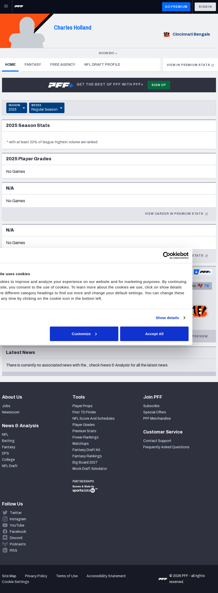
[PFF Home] (18, 7)
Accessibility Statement (106, 576)
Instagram (18, 519)
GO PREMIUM (176, 7)
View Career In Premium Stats (176, 213)
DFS (5, 453)
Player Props (82, 406)
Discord (16, 538)
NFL (5, 434)
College (8, 460)
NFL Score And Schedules (93, 418)
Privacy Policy (36, 576)
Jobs (6, 406)
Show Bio (108, 53)
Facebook (18, 532)
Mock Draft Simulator (89, 469)
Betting (8, 441)
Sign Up (159, 85)
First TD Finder (84, 412)
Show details (191, 318)
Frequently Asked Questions (166, 447)
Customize (108, 333)
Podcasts (18, 544)
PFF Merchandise (157, 418)
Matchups (80, 444)
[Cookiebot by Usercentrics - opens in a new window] (190, 255)
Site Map (9, 576)
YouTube (17, 525)
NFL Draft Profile (102, 64)
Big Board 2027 (85, 462)
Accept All (178, 333)
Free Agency (62, 64)
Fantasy (33, 64)
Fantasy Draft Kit (86, 450)
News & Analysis (115, 365)
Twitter (16, 513)
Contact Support (157, 441)
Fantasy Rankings (87, 456)
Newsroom (10, 412)
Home (12, 64)
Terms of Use (67, 576)
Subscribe (151, 406)
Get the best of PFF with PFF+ (95, 85)
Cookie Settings (15, 582)
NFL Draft (10, 466)
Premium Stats (84, 431)
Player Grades (83, 425)
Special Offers (154, 412)
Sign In (205, 7)
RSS (13, 550)
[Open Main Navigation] (6, 6)
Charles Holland (72, 27)
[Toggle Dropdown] (16, 108)
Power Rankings (85, 437)
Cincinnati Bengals (186, 34)
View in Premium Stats (190, 65)
